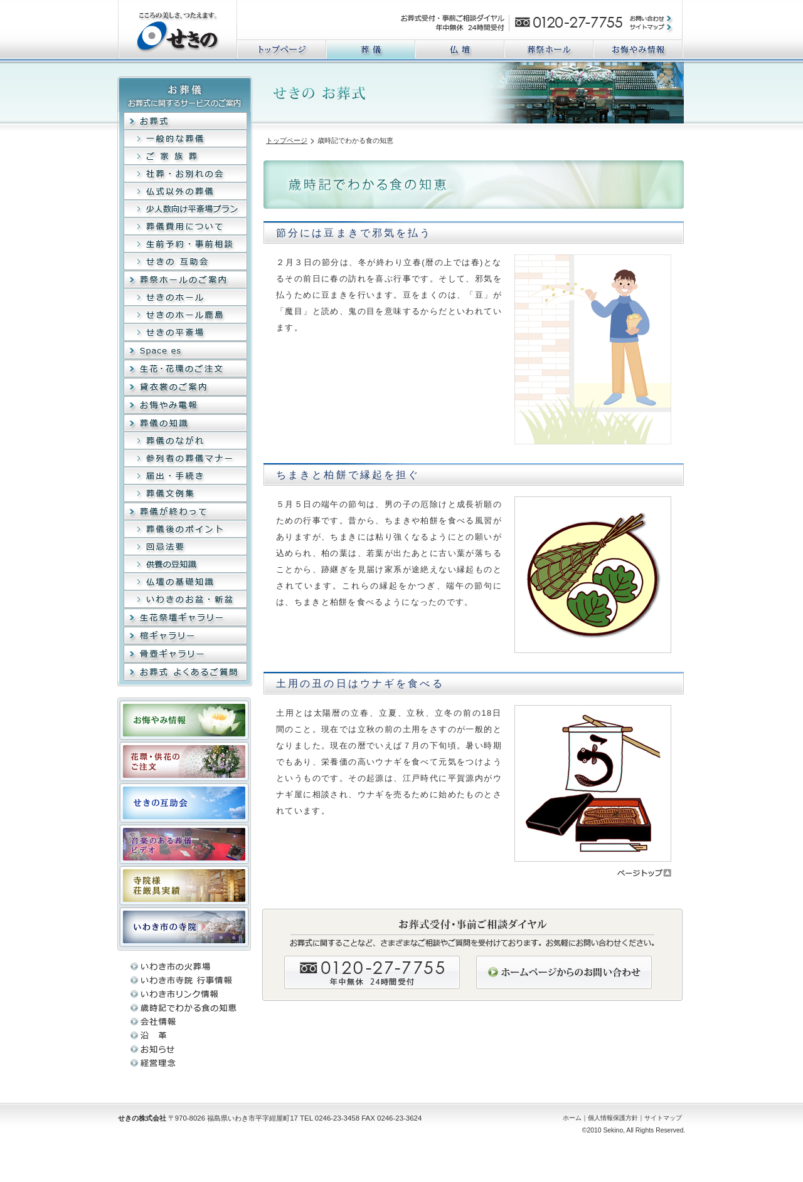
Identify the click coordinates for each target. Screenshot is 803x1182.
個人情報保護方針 (613, 1117)
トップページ (286, 140)
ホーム (572, 1117)
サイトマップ (663, 1117)
